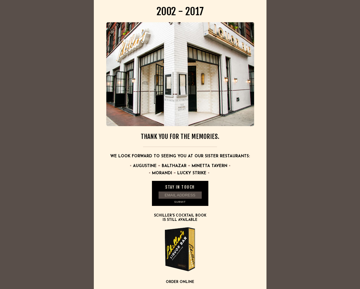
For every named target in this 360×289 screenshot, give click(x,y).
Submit (180, 201)
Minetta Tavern (209, 166)
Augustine (145, 166)
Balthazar (174, 166)
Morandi (162, 173)
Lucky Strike (191, 173)
